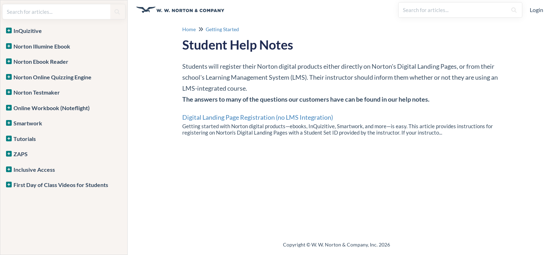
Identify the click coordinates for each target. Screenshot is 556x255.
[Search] (514, 9)
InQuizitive (27, 30)
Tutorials (24, 138)
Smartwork (27, 123)
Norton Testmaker (36, 92)
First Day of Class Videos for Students (60, 184)
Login (536, 9)
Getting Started (222, 29)
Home (189, 29)
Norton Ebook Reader (40, 61)
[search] (453, 9)
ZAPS (20, 154)
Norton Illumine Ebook (41, 46)
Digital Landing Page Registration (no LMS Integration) (257, 117)
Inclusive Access (34, 169)
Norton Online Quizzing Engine (52, 77)
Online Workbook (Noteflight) (51, 107)
